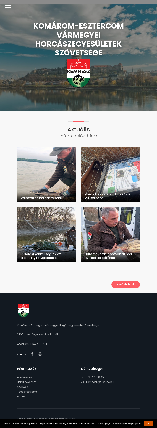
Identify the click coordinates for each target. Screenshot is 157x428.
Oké (149, 423)
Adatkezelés (24, 377)
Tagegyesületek (27, 392)
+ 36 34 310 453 (93, 377)
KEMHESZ (70, 419)
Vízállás (21, 396)
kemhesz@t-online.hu (97, 382)
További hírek (126, 284)
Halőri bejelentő (26, 382)
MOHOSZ (22, 387)
